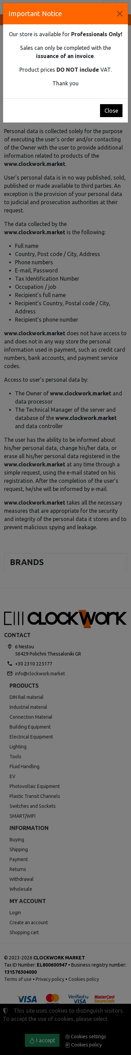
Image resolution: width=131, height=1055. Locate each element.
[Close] (119, 13)
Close (111, 111)
